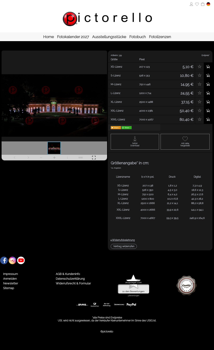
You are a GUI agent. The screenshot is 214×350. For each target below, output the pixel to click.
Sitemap (8, 288)
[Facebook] (4, 260)
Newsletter (10, 283)
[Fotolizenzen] (160, 36)
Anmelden (10, 278)
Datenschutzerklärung (70, 278)
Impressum (10, 274)
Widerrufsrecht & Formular (73, 283)
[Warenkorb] (203, 4)
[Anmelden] (191, 4)
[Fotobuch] (137, 36)
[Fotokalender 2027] (73, 36)
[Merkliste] (197, 4)
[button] (124, 246)
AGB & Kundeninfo (68, 274)
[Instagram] (12, 260)
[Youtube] (21, 260)
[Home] (48, 36)
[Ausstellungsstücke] (109, 36)
